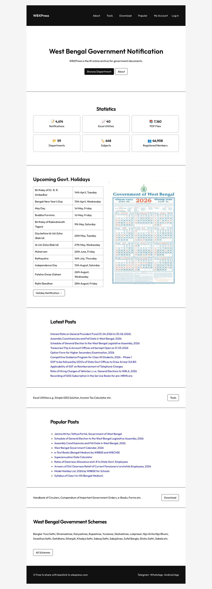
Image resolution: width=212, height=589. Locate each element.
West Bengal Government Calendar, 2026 (79, 447)
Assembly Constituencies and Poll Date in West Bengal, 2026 (86, 338)
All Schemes (43, 552)
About (121, 71)
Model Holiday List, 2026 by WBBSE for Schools (81, 471)
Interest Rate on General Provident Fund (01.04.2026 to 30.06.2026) (90, 334)
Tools (173, 397)
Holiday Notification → (49, 293)
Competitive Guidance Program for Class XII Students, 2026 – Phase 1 (91, 357)
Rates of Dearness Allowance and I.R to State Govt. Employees (91, 461)
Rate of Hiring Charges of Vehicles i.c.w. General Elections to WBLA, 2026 (93, 371)
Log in (175, 15)
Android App (171, 574)
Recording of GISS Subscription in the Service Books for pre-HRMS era (91, 375)
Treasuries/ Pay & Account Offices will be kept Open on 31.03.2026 (89, 348)
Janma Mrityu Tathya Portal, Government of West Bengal (88, 433)
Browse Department (99, 71)
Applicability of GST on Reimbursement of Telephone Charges (86, 366)
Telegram (143, 574)
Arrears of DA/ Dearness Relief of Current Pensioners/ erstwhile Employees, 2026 (102, 466)
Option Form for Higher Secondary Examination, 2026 (82, 352)
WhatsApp (156, 574)
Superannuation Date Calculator (73, 457)
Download (170, 497)
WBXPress (41, 15)
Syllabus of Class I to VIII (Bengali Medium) (78, 475)
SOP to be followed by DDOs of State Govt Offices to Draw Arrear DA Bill (93, 361)
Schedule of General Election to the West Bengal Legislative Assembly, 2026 (95, 343)
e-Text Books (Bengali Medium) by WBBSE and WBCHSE (87, 452)
